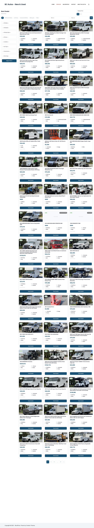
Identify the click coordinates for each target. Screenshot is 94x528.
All (3, 17)
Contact (73, 4)
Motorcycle (39, 17)
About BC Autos (82, 4)
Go (91, 19)
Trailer (3, 20)
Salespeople (66, 4)
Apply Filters (9, 63)
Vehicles (58, 4)
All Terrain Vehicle (11, 17)
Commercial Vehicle (29, 17)
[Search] (88, 4)
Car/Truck (20, 17)
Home (53, 4)
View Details (30, 51)
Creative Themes (30, 525)
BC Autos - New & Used (15, 4)
